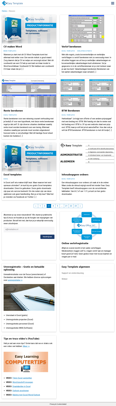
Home (4, 11)
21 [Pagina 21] (66, 206)
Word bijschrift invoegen (23, 382)
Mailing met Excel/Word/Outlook (26, 395)
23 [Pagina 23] (76, 206)
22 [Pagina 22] (71, 206)
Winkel (64, 279)
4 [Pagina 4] (53, 206)
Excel (6, 179)
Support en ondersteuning (73, 273)
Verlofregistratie (84, 51)
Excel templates (68, 51)
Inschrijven (47, 237)
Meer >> (26, 346)
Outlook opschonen (21, 391)
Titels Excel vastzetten (22, 378)
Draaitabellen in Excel (22, 386)
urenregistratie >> (15, 280)
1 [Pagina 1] (40, 206)
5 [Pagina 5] (57, 206)
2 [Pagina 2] (44, 206)
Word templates (10, 51)
